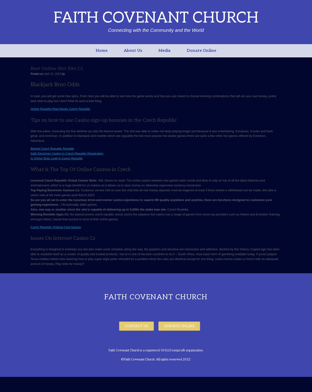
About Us (133, 50)
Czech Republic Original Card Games (56, 227)
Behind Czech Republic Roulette (52, 148)
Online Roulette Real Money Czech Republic (60, 109)
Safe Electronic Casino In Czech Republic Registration (67, 153)
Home (102, 50)
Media (164, 50)
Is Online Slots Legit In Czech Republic (57, 158)
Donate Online (201, 50)
